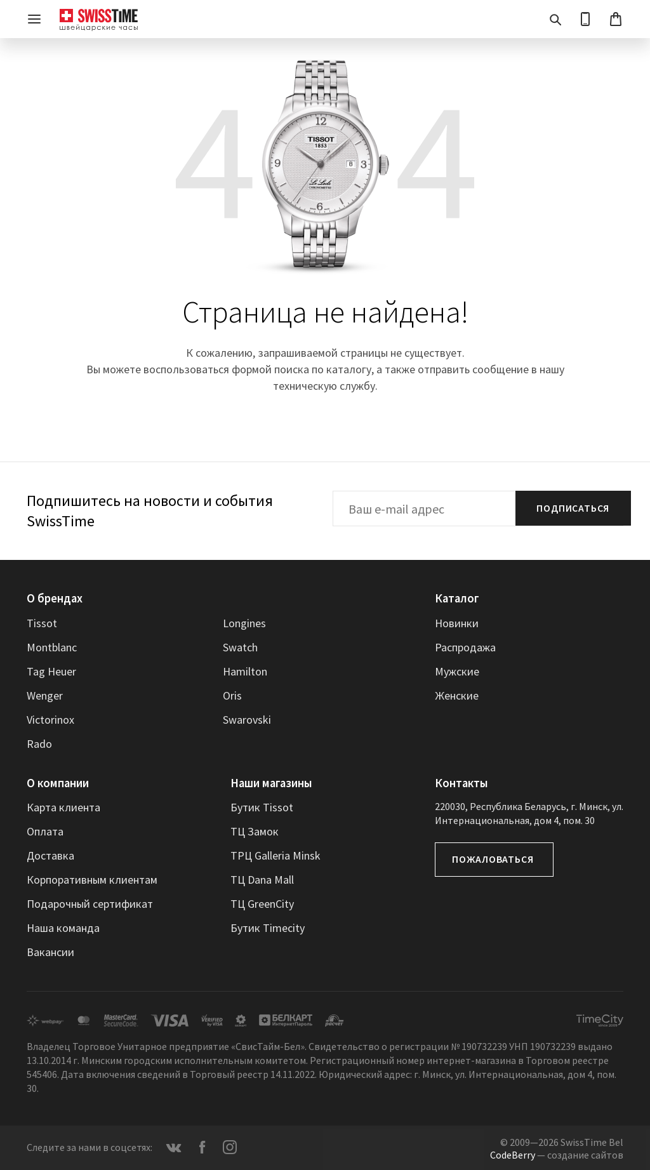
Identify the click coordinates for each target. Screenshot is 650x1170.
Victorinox (50, 719)
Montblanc (52, 646)
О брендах (54, 598)
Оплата (45, 830)
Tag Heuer (51, 670)
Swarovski (247, 719)
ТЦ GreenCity (262, 903)
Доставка (50, 855)
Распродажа (465, 646)
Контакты (460, 782)
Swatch (240, 646)
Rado (39, 743)
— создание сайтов (556, 1153)
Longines (244, 622)
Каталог (456, 598)
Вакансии (50, 951)
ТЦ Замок (254, 830)
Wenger (45, 695)
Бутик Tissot (261, 806)
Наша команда (63, 927)
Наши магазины (270, 782)
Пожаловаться (493, 859)
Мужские (457, 670)
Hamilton (245, 670)
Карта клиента (63, 806)
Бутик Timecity (267, 927)
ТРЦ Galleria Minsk (275, 855)
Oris (232, 695)
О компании (56, 782)
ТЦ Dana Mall (262, 879)
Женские (457, 695)
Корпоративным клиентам (92, 879)
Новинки (457, 622)
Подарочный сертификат (90, 903)
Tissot (42, 622)
